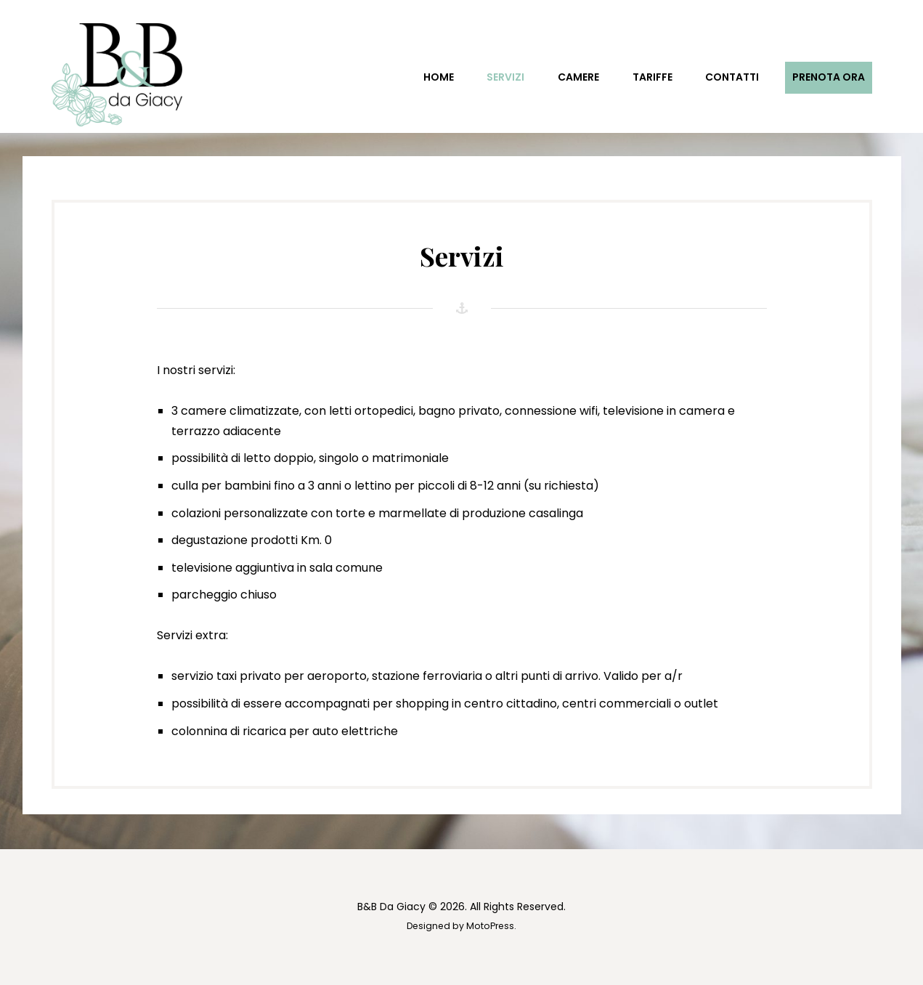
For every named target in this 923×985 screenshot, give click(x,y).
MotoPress (490, 926)
